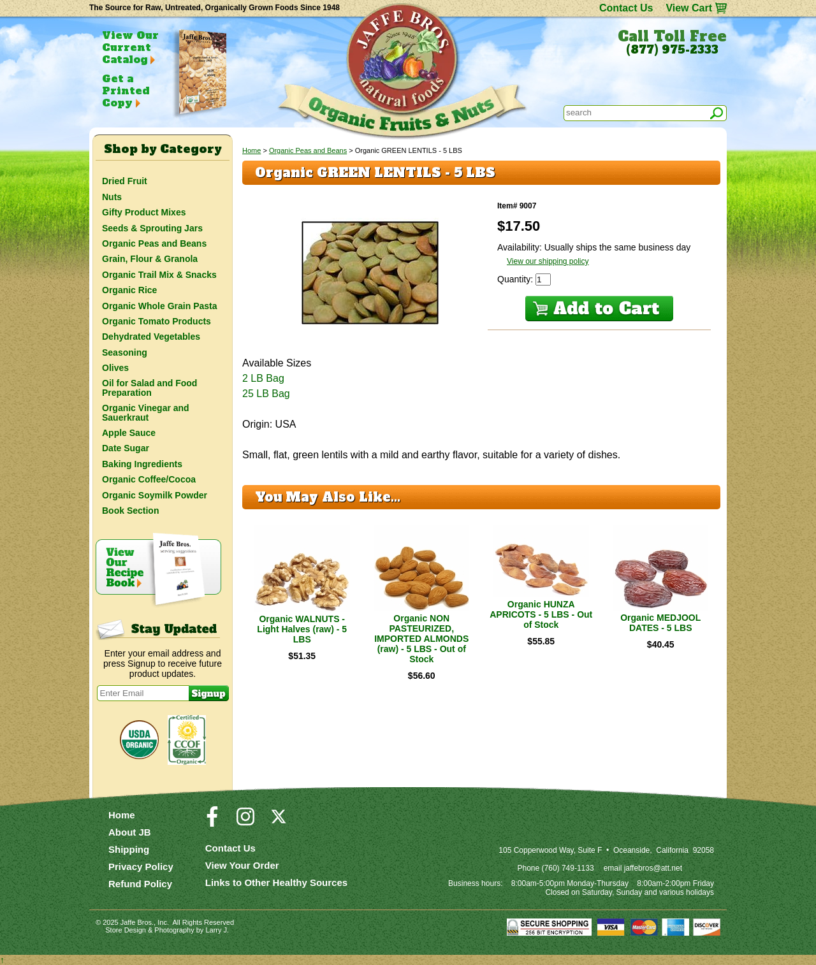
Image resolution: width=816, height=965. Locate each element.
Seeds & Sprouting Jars (152, 228)
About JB (129, 832)
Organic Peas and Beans (308, 150)
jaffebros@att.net (653, 868)
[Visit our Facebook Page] (212, 822)
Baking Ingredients (142, 464)
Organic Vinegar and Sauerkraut (145, 412)
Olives (115, 368)
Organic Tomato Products (156, 321)
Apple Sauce (129, 433)
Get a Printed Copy (125, 90)
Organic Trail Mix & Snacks (159, 275)
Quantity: (516, 279)
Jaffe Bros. (137, 922)
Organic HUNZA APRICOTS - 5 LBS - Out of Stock (541, 614)
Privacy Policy (140, 866)
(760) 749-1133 (568, 868)
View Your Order (242, 865)
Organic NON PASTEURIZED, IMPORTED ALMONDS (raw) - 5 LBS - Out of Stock (421, 638)
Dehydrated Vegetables (151, 336)
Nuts (112, 197)
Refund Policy (140, 883)
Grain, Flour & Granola (150, 259)
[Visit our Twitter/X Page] (278, 822)
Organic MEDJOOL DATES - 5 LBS (660, 623)
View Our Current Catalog (130, 47)
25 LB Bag (266, 393)
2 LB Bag (263, 378)
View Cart (689, 8)
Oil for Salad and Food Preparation (149, 387)
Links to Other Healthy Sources (276, 882)
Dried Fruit (124, 181)
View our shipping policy (548, 261)
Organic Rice (129, 290)
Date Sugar (125, 448)
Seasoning (124, 352)
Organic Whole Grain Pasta (159, 306)
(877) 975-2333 (672, 49)
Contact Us (626, 8)
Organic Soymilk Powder (154, 495)
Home (251, 150)
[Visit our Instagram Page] (245, 822)
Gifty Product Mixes (144, 212)
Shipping (128, 849)
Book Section (130, 510)
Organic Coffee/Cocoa (149, 479)
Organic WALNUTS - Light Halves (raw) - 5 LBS (302, 629)
